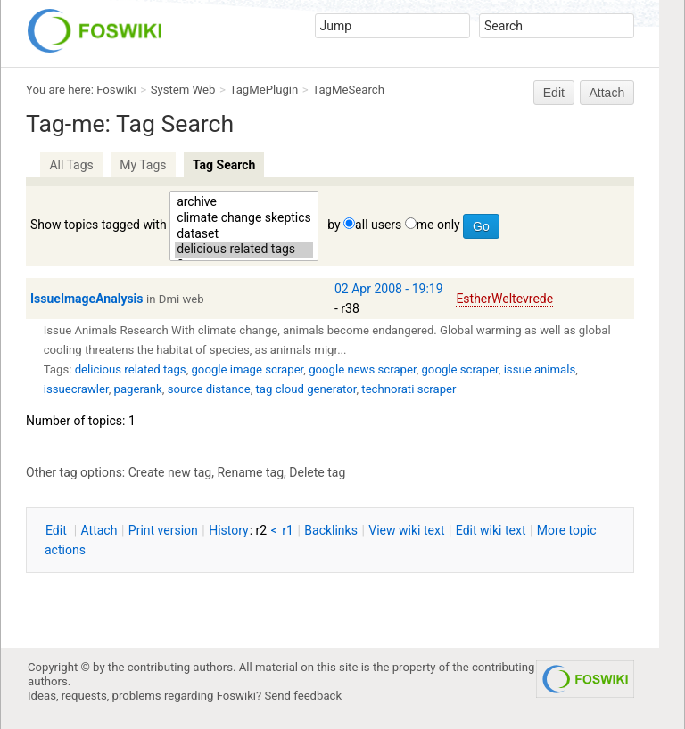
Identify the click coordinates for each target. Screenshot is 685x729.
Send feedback (303, 695)
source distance (209, 389)
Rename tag (250, 472)
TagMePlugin (264, 89)
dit (57, 530)
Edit (554, 93)
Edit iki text (491, 530)
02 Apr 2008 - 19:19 (388, 289)
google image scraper (247, 369)
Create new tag (169, 472)
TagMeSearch (348, 89)
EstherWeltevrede (504, 298)
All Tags (71, 165)
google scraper (459, 369)
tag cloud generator (306, 389)
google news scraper (362, 369)
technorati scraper (408, 389)
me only (438, 224)
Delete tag (317, 472)
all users (378, 224)
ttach (99, 530)
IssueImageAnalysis (87, 298)
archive (244, 202)
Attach (607, 93)
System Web (183, 89)
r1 (287, 530)
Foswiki (116, 89)
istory (229, 530)
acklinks (331, 530)
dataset (244, 234)
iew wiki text (406, 530)
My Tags (143, 165)
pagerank (138, 389)
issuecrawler (76, 389)
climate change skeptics (244, 218)
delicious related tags (244, 250)
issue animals (540, 369)
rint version (163, 530)
